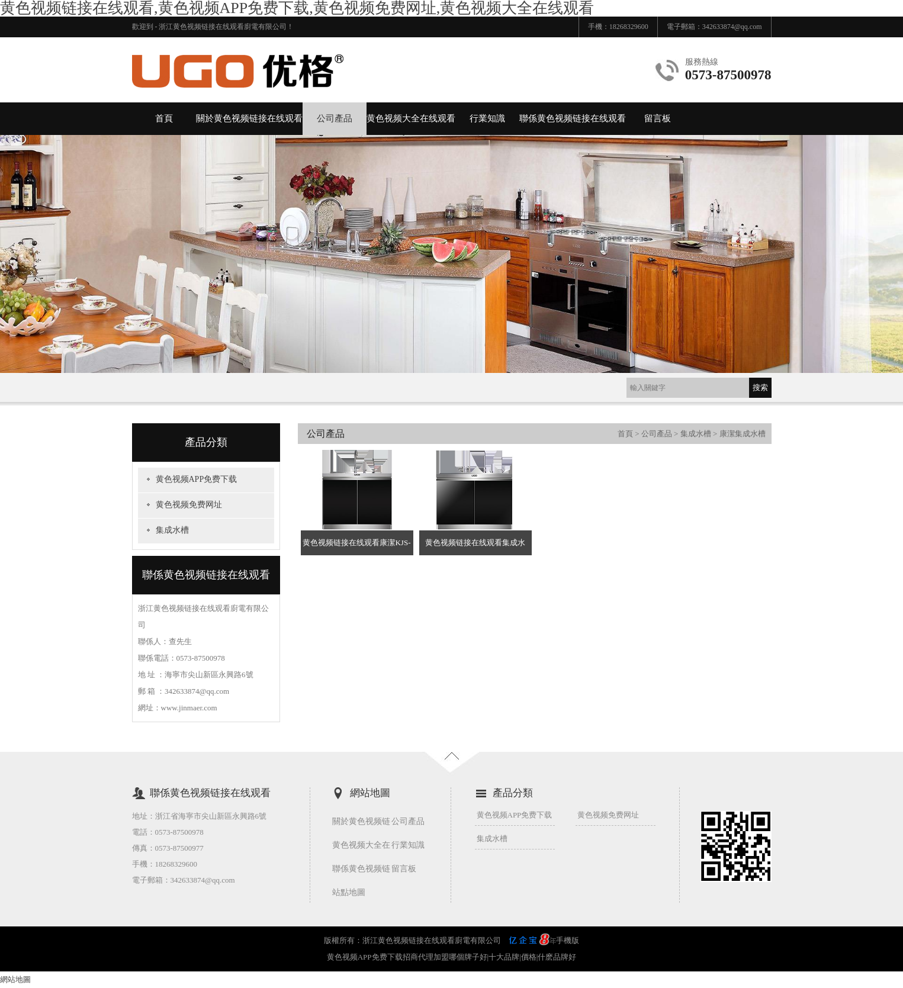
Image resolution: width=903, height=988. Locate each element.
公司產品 (334, 118)
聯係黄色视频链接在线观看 (572, 118)
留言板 (657, 118)
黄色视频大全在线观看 (411, 118)
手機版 (567, 940)
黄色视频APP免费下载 (196, 479)
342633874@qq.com (732, 26)
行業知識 (487, 118)
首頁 (164, 118)
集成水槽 (172, 530)
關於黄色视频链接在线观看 (249, 118)
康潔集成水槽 (742, 433)
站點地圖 (348, 892)
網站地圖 (15, 979)
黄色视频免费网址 (189, 504)
